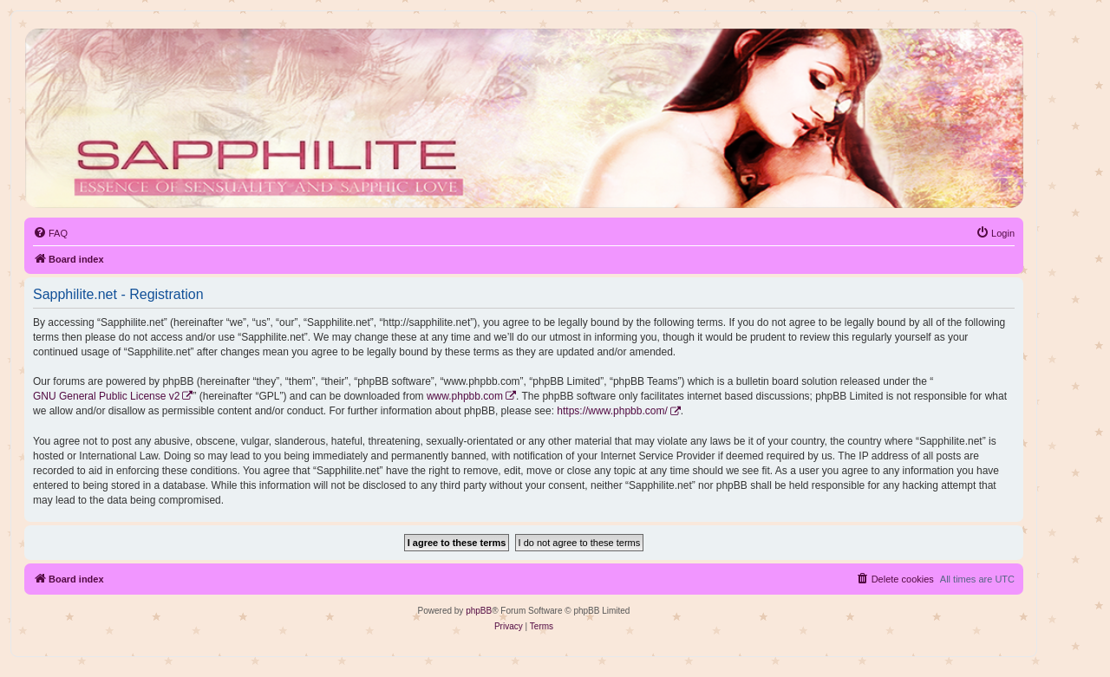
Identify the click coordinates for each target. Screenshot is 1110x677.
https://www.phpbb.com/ (612, 411)
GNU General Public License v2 (106, 396)
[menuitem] (50, 233)
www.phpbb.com (465, 396)
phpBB (479, 610)
